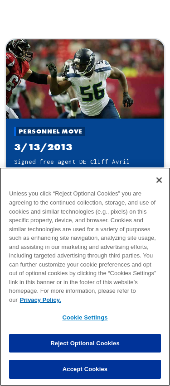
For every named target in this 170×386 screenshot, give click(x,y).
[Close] (159, 189)
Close (85, 25)
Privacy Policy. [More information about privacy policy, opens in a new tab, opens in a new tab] (40, 308)
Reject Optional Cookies (85, 352)
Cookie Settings (84, 326)
